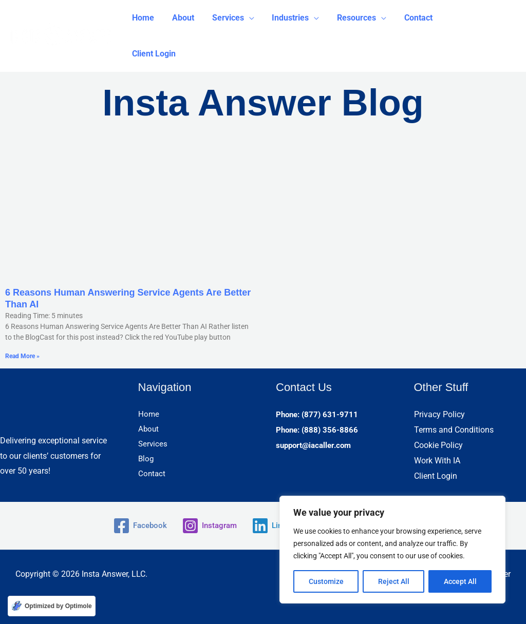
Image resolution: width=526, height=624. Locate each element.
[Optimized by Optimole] (52, 606)
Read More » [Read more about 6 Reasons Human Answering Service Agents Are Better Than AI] (22, 356)
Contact (152, 475)
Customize (326, 581)
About (149, 430)
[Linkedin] (277, 525)
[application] (245, 18)
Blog (146, 460)
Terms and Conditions (454, 430)
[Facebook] (135, 525)
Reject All (393, 581)
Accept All (460, 581)
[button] (229, 18)
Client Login (435, 475)
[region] (392, 549)
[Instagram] (207, 525)
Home (149, 414)
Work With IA (437, 460)
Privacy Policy (439, 414)
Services (153, 445)
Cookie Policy (438, 445)
